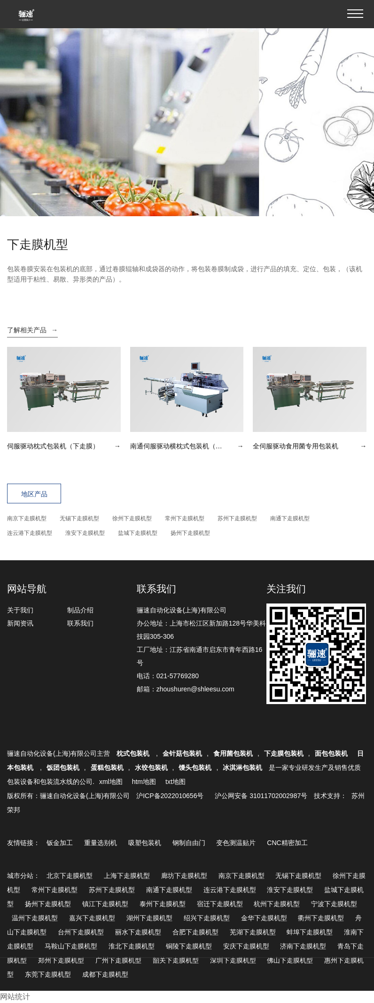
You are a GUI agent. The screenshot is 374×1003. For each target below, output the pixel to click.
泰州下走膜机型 (163, 904)
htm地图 (144, 781)
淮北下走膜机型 (132, 946)
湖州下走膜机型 (149, 918)
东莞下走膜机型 (48, 974)
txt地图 (175, 781)
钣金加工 (60, 842)
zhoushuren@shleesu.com (195, 689)
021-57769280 (177, 676)
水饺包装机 (151, 767)
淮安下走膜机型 (85, 533)
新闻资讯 (20, 623)
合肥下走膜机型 (195, 932)
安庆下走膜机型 (246, 946)
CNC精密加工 (287, 842)
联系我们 (80, 623)
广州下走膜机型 (118, 960)
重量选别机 (100, 842)
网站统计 (15, 997)
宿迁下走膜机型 (220, 904)
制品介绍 (80, 610)
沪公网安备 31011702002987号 (261, 795)
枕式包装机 (134, 753)
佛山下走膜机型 (290, 960)
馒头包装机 (195, 767)
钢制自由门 (188, 842)
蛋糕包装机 (107, 767)
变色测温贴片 (236, 842)
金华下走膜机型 (264, 918)
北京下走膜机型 (70, 875)
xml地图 (111, 781)
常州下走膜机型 (184, 518)
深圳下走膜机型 (233, 960)
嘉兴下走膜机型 (92, 918)
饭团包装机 (63, 767)
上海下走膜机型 (127, 875)
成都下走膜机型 (105, 974)
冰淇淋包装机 (242, 767)
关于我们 (20, 610)
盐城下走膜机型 (137, 533)
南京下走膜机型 (27, 518)
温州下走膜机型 (35, 918)
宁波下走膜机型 (334, 904)
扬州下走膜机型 (190, 533)
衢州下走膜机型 (321, 918)
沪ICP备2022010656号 (169, 795)
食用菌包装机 (233, 753)
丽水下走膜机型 (138, 932)
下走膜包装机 (284, 753)
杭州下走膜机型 (277, 904)
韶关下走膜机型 (176, 960)
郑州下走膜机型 (61, 960)
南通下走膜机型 (290, 518)
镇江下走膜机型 (105, 904)
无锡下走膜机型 (79, 518)
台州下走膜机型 (81, 932)
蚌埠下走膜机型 (310, 932)
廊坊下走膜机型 (184, 875)
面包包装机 (331, 753)
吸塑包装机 (144, 842)
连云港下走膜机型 (29, 533)
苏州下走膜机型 (237, 518)
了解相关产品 (32, 330)
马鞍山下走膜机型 (71, 946)
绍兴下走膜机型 (207, 918)
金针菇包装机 (182, 753)
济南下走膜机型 (303, 946)
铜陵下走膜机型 (189, 946)
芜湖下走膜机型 (253, 932)
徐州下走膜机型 (132, 518)
